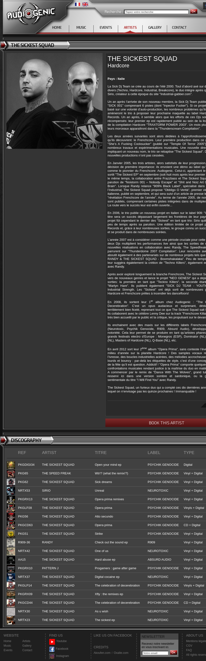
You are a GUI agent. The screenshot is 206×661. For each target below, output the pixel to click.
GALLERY (154, 27)
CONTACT (179, 27)
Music (7, 645)
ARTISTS (130, 27)
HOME (56, 27)
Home (7, 641)
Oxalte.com (121, 653)
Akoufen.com (102, 653)
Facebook (58, 649)
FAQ (189, 650)
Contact (27, 650)
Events (8, 650)
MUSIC (81, 27)
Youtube (58, 641)
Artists (26, 641)
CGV (189, 645)
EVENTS (106, 27)
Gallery (26, 645)
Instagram (59, 656)
